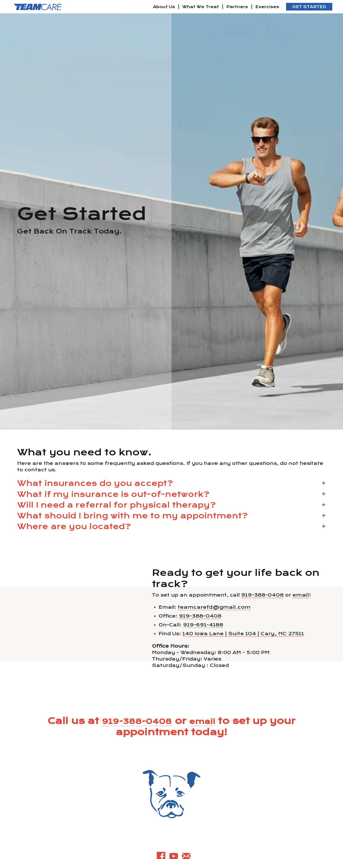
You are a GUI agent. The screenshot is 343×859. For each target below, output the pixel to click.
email (300, 595)
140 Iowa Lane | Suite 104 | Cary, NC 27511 (241, 633)
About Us (164, 6)
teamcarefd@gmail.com (213, 607)
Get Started (309, 7)
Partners (237, 6)
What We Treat (200, 6)
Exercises (267, 6)
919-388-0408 (262, 595)
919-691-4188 (203, 624)
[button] (171, 483)
